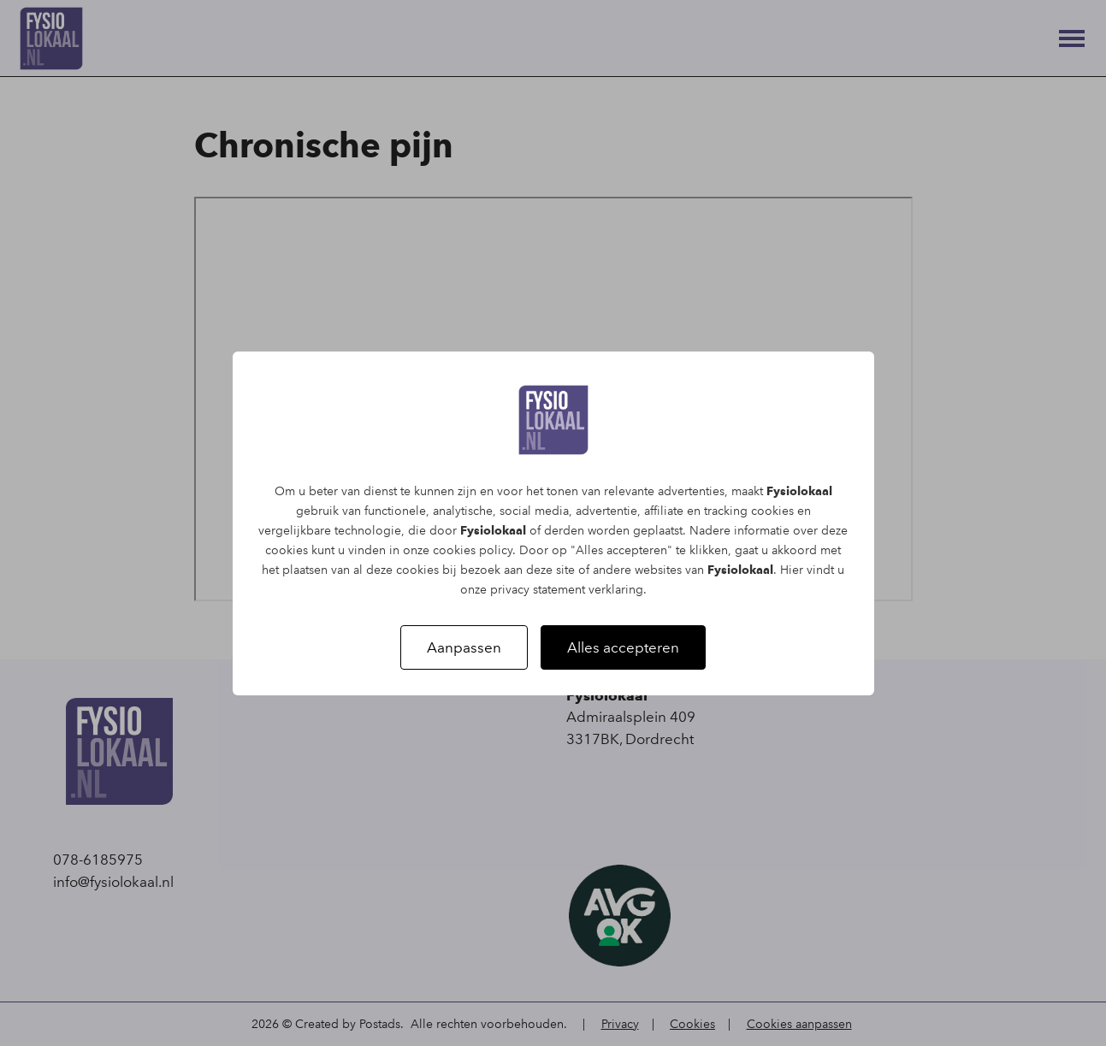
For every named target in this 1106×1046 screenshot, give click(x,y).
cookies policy (472, 550)
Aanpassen (464, 647)
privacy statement (537, 589)
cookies (772, 511)
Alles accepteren (623, 647)
